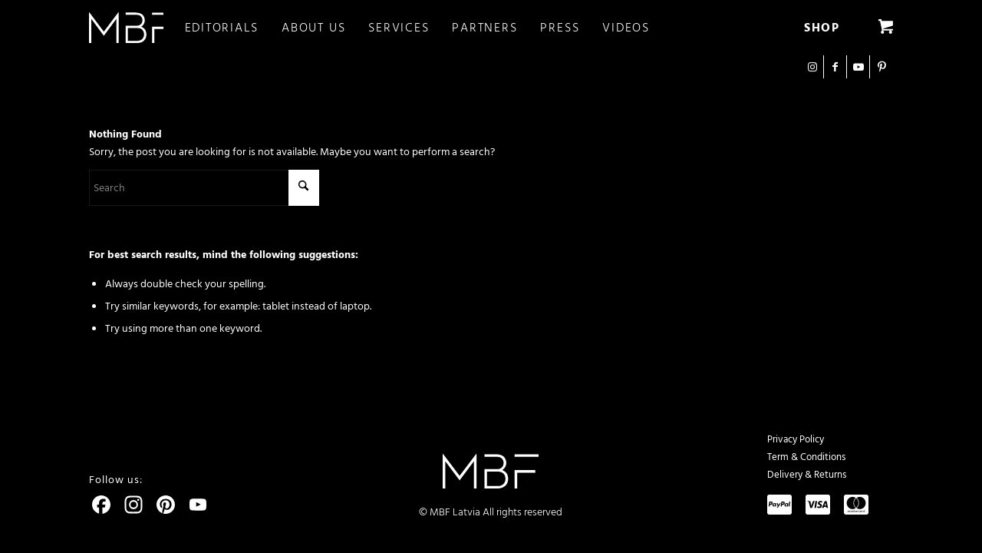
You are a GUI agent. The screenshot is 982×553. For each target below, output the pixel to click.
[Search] (204, 188)
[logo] (126, 27)
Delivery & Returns (806, 474)
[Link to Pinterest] (881, 66)
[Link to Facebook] (835, 66)
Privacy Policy (795, 439)
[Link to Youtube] (858, 66)
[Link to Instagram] (812, 66)
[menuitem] (233, 27)
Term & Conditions (806, 457)
